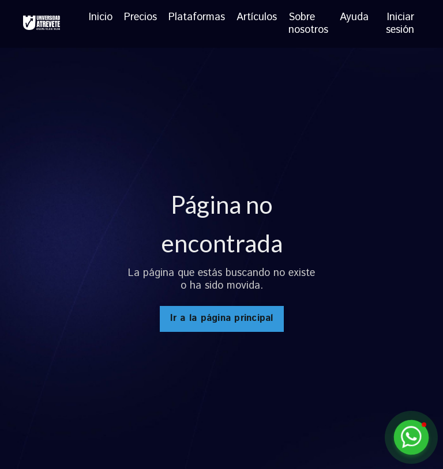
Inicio (100, 18)
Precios (140, 18)
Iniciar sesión (400, 23)
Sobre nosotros (308, 24)
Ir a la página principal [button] (221, 318)
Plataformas (196, 18)
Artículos (256, 18)
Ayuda (354, 18)
